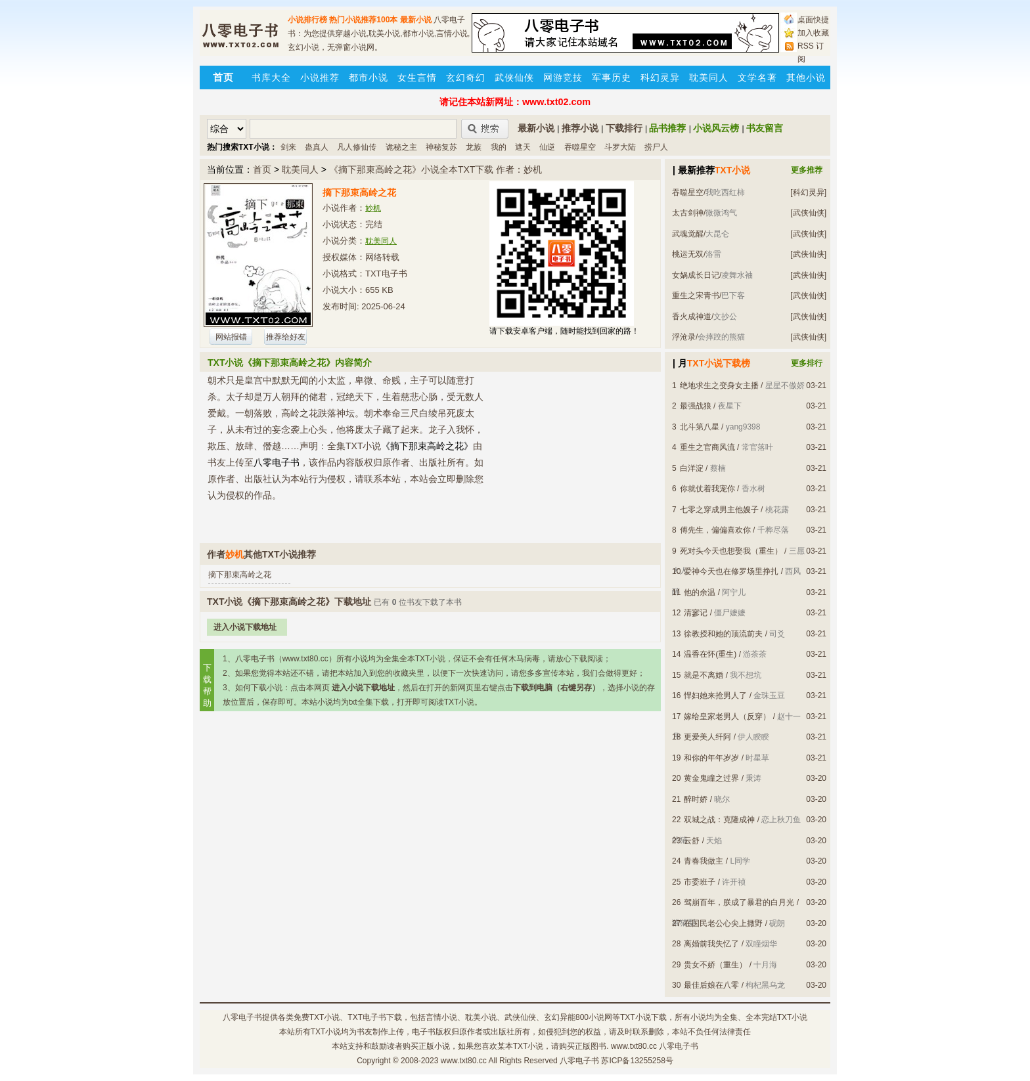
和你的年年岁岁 (711, 757)
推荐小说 (580, 128)
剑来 (288, 147)
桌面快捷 (813, 19)
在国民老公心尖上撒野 (723, 923)
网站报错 (231, 337)
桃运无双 (688, 254)
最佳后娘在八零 (711, 985)
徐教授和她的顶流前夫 (723, 633)
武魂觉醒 (688, 233)
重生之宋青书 (695, 295)
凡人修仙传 (356, 147)
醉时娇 (695, 799)
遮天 (523, 147)
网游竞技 (563, 77)
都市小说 (368, 77)
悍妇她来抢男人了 (715, 695)
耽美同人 (708, 77)
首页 (262, 169)
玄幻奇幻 (465, 77)
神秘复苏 (441, 147)
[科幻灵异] (808, 192)
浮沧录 (684, 337)
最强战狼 (695, 405)
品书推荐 (667, 128)
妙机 (373, 208)
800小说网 (593, 1017)
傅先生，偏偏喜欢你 (715, 530)
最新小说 (416, 19)
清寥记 (695, 612)
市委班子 (699, 882)
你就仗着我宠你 (707, 488)
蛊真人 (316, 147)
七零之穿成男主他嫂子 (719, 509)
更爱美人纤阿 (707, 736)
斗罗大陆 (620, 147)
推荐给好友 (285, 337)
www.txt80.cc (464, 1060)
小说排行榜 (307, 19)
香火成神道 (691, 316)
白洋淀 (692, 468)
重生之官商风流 (707, 447)
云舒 (692, 840)
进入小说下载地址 (245, 627)
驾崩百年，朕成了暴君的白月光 (739, 902)
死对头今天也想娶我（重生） (731, 551)
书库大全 (271, 77)
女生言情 (417, 77)
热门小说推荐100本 (363, 19)
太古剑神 (688, 212)
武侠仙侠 (514, 77)
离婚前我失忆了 (711, 943)
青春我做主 (703, 861)
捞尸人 (656, 147)
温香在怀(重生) (710, 654)
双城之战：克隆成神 (719, 819)
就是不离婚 (703, 675)
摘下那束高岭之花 (239, 574)
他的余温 (699, 592)
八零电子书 (242, 1017)
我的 (498, 147)
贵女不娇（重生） (715, 964)
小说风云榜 (716, 128)
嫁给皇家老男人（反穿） (727, 716)
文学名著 (757, 77)
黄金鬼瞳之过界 (711, 778)
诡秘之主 (401, 147)
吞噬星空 (580, 147)
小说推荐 (320, 77)
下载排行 (624, 128)
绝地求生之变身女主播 (719, 385)
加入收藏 (813, 32)
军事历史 (611, 77)
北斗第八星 (699, 426)
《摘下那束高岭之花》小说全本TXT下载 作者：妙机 (435, 169)
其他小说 (806, 77)
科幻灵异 (660, 77)
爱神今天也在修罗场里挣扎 (731, 571)
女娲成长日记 (695, 275)
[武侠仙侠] (808, 212)
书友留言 (764, 128)
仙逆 (547, 147)
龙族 (473, 147)
